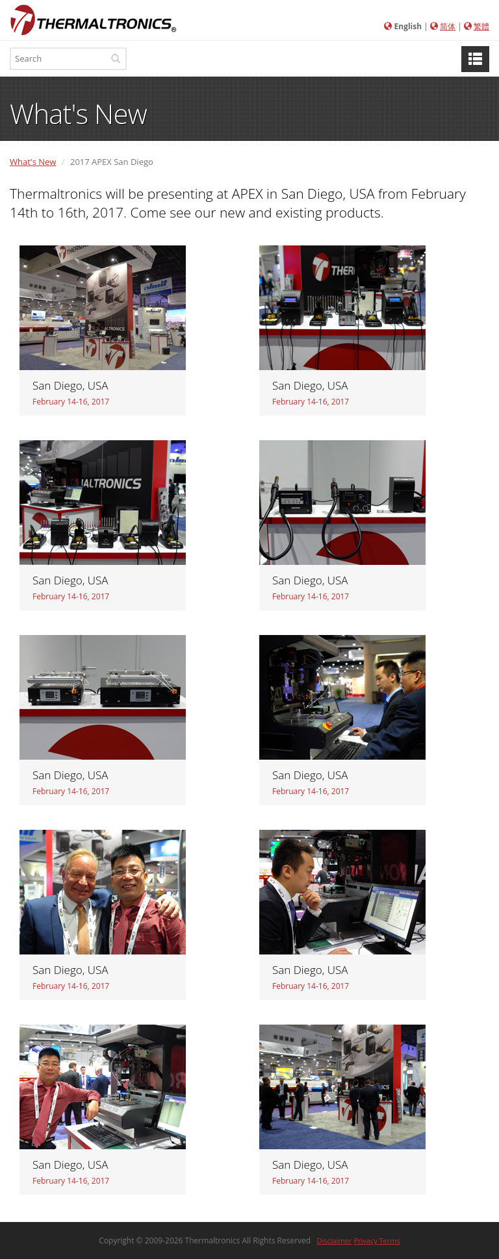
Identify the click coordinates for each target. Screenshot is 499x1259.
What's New (33, 162)
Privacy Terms (376, 1240)
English (408, 26)
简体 (447, 26)
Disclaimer (334, 1240)
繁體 (481, 26)
